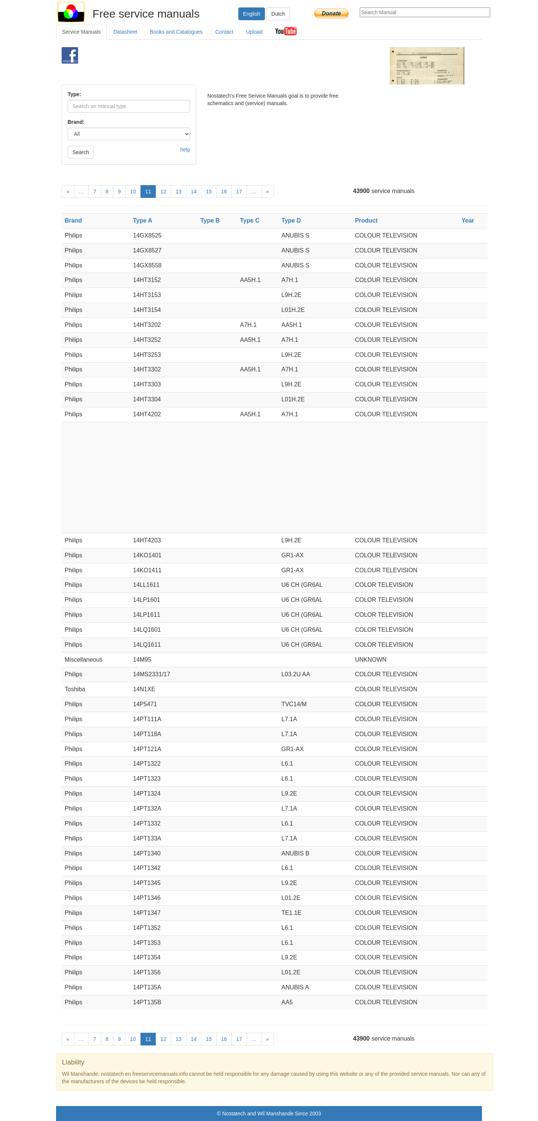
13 (179, 192)
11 (148, 192)
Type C (249, 220)
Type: (74, 94)
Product (366, 220)
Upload (254, 32)
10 (133, 192)
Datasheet (125, 32)
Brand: (76, 122)
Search (80, 152)
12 (163, 192)
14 (194, 192)
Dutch (278, 14)
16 (224, 192)
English (251, 14)
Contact (224, 32)
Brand (73, 220)
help (185, 150)
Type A (142, 220)
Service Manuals (81, 32)
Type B (210, 220)
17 (239, 192)
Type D (291, 220)
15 (209, 192)
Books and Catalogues (176, 32)
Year (467, 220)
